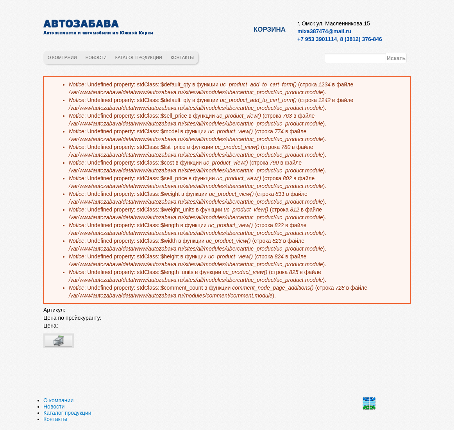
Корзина (270, 29)
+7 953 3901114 (317, 39)
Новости (96, 57)
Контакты (182, 57)
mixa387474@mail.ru (324, 31)
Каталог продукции (138, 57)
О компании (62, 57)
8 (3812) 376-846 (361, 39)
